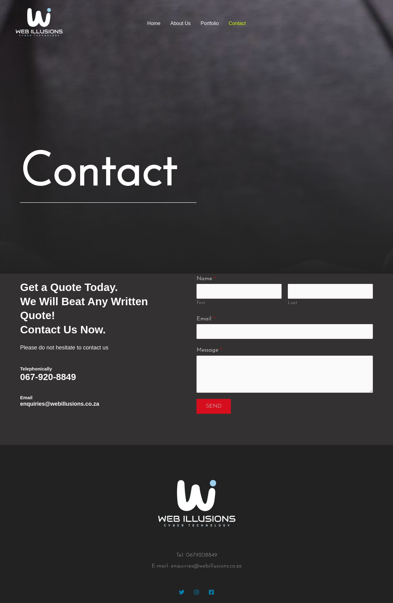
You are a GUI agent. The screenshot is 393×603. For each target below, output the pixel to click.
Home (154, 23)
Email (205, 319)
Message (209, 350)
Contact (237, 23)
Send (214, 406)
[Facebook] (211, 592)
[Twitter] (181, 592)
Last (292, 303)
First (200, 303)
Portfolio (210, 23)
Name (206, 279)
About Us (181, 23)
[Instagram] (196, 592)
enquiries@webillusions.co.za (59, 404)
